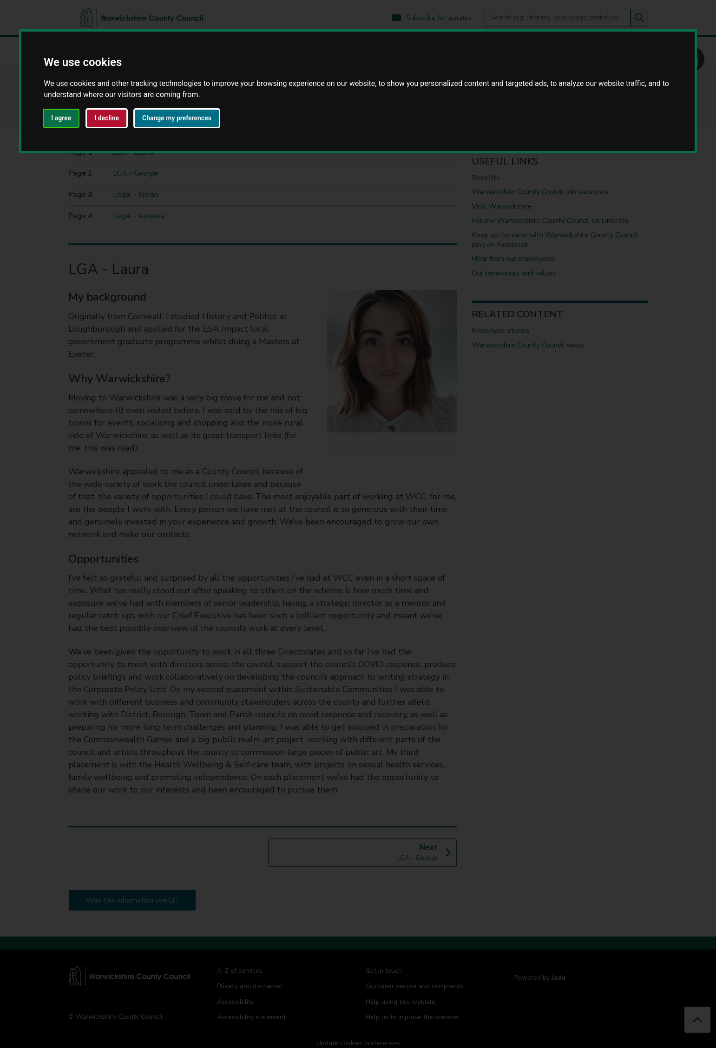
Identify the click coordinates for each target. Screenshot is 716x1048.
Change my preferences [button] (176, 118)
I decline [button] (106, 118)
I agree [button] (61, 118)
